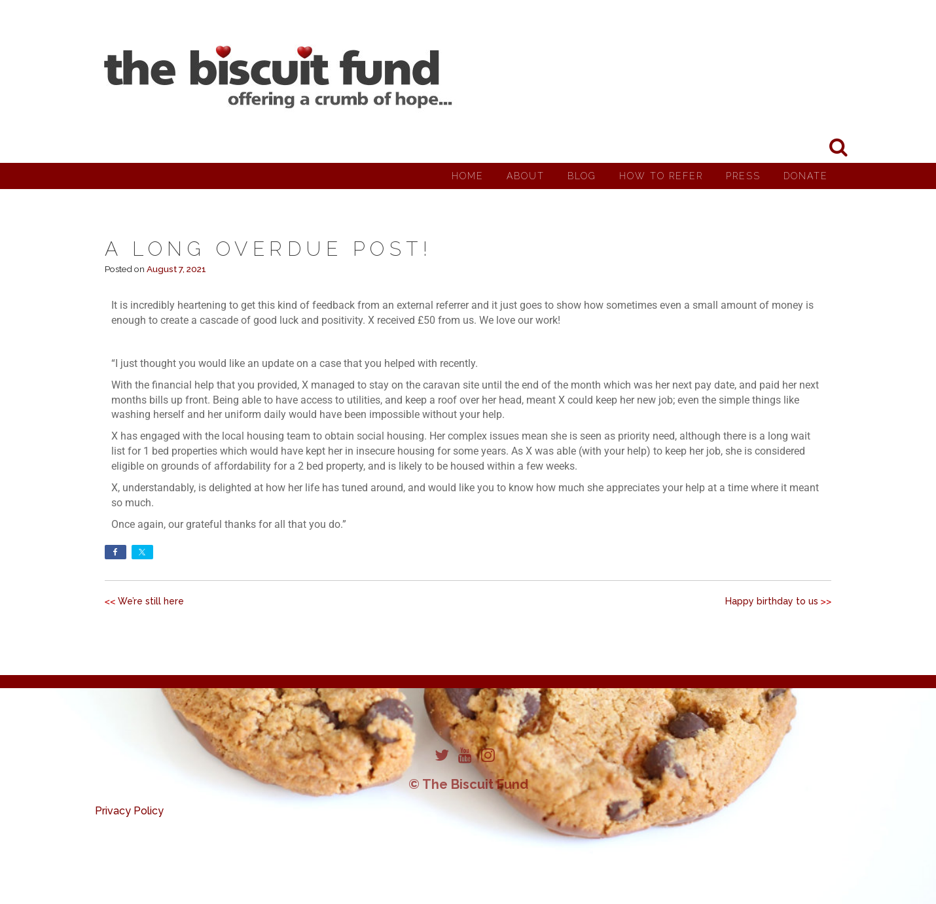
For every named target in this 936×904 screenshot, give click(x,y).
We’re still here (151, 601)
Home (468, 176)
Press (743, 176)
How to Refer (661, 176)
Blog (581, 176)
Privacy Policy (129, 811)
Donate (805, 176)
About (526, 176)
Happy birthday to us (771, 601)
